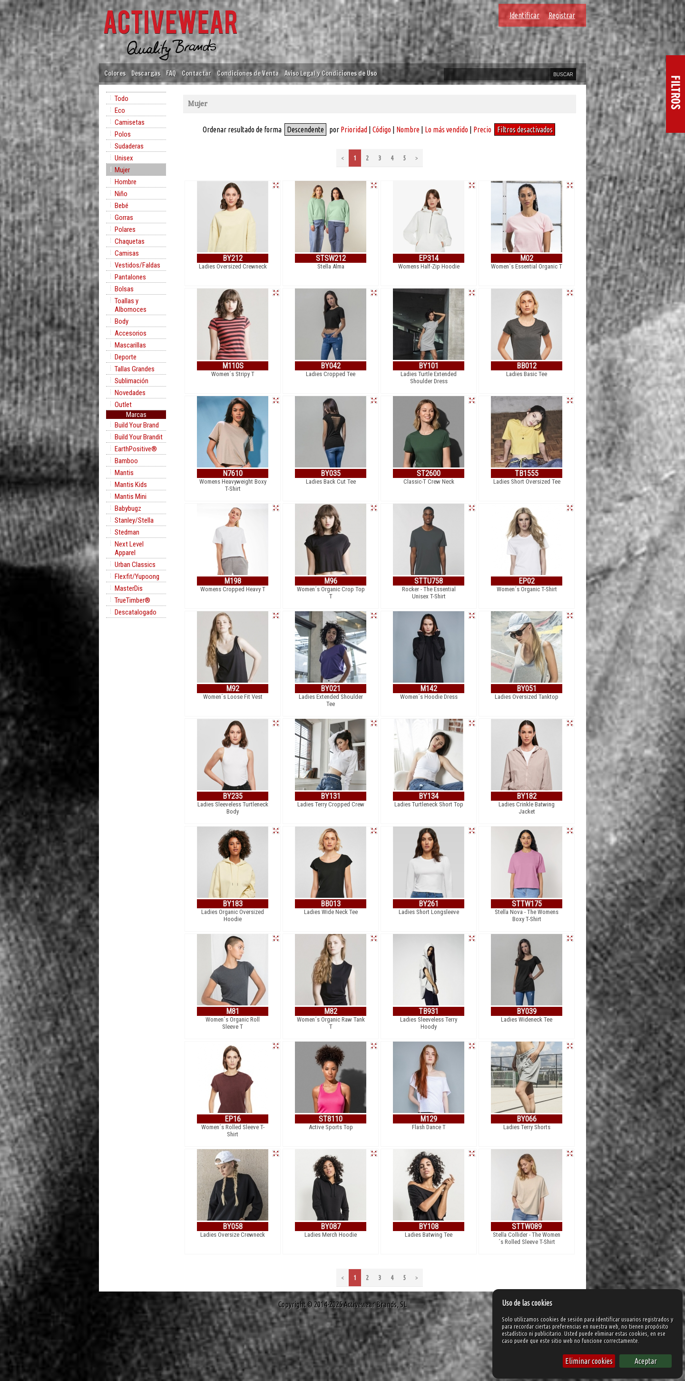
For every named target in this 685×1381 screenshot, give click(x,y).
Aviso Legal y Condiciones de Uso (330, 73)
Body (121, 321)
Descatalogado (136, 612)
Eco (120, 110)
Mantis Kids (131, 484)
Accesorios (131, 333)
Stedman (127, 532)
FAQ (171, 73)
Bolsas (124, 289)
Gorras (124, 217)
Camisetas (130, 122)
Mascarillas (130, 345)
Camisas (127, 253)
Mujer (122, 170)
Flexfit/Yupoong (137, 576)
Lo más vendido (446, 129)
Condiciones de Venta (248, 73)
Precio (482, 129)
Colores (115, 73)
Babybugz (128, 508)
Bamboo (126, 461)
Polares (125, 229)
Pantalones (130, 277)
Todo (121, 98)
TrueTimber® (132, 600)
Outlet (123, 404)
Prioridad (354, 129)
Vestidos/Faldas (137, 265)
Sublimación (131, 381)
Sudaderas (129, 146)
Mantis (124, 472)
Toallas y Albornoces (131, 305)
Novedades (130, 392)
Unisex (124, 158)
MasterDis (129, 588)
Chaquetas (130, 241)
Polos (123, 134)
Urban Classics (135, 564)
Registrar (561, 15)
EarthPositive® (136, 449)
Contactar (196, 73)
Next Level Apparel (129, 548)
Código (381, 129)
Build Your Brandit (139, 437)
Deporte (126, 357)
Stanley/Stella (134, 520)
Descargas (145, 73)
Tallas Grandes (135, 369)
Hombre (126, 182)
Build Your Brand (137, 425)
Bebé (121, 205)
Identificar (524, 15)
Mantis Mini (131, 496)
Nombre (408, 129)
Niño (121, 193)
